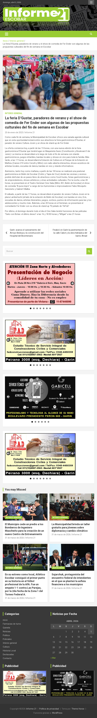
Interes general (13, 113)
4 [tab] (40, 308)
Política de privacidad (49, 709)
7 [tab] (50, 308)
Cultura (6, 647)
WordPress (57, 713)
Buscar (89, 251)
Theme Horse (78, 709)
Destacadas (58, 568)
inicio (5, 620)
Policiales (7, 639)
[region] (40, 284)
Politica (6, 635)
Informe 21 (30, 132)
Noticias (6, 631)
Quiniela (6, 627)
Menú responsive (91, 2)
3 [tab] (37, 308)
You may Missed (15, 489)
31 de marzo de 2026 (14, 538)
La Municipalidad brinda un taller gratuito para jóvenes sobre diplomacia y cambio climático (71, 527)
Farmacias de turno (12, 624)
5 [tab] (43, 308)
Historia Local (9, 650)
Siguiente (72, 283)
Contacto (7, 658)
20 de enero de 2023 (14, 132)
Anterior (8, 283)
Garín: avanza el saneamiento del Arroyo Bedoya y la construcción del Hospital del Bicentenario (27, 233)
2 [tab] (34, 308)
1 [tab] (30, 308)
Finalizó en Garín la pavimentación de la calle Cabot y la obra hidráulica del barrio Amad (70, 233)
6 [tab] (47, 308)
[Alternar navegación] (6, 34)
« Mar (53, 658)
